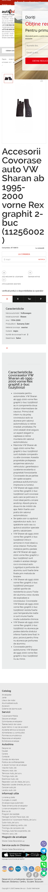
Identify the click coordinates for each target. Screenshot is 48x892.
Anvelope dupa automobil (12, 803)
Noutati (5, 751)
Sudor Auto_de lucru (10, 823)
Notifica (41, 259)
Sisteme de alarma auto (12, 709)
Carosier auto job (9, 787)
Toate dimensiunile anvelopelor (15, 806)
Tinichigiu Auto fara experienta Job (16, 831)
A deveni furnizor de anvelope (14, 765)
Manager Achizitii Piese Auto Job (15, 817)
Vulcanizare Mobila (10, 716)
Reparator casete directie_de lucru (16, 785)
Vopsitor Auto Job (9, 768)
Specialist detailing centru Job (14, 825)
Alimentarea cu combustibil (13, 733)
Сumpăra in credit (9, 800)
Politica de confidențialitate (13, 762)
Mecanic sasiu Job (9, 834)
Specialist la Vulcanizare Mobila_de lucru (19, 820)
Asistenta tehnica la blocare (13, 730)
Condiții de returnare (10, 759)
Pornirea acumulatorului (12, 735)
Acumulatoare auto (10, 703)
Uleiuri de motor (8, 700)
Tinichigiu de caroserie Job (13, 828)
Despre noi (6, 748)
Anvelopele (6, 695)
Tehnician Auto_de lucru (12, 773)
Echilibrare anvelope (10, 741)
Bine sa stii (6, 811)
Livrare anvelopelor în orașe (13, 809)
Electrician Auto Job (10, 779)
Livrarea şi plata (8, 797)
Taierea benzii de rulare (11, 724)
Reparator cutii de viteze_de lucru (16, 782)
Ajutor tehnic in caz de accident (15, 727)
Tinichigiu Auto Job (10, 776)
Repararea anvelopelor (11, 738)
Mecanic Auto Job (9, 771)
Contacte (5, 757)
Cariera (5, 20)
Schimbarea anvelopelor (12, 721)
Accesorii (6, 5)
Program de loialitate (10, 814)
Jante (4, 698)
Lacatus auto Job (9, 790)
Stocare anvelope (9, 719)
